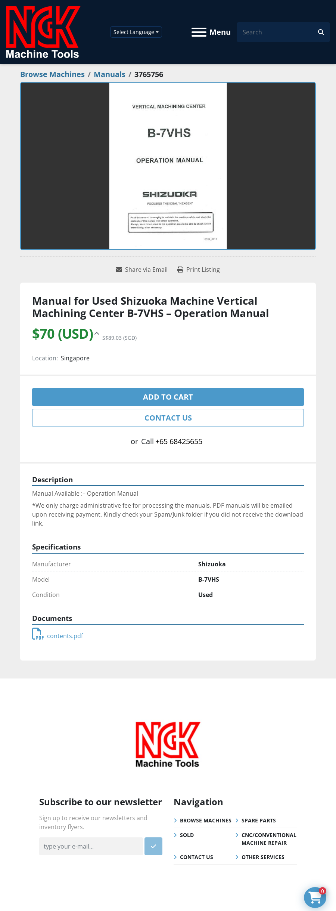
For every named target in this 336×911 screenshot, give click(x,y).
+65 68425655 (178, 441)
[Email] (91, 846)
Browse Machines (205, 820)
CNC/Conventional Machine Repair (269, 838)
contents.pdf (57, 636)
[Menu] (199, 32)
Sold (187, 834)
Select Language (133, 32)
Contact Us (168, 418)
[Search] (280, 32)
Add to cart (168, 397)
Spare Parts (259, 820)
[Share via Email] (141, 269)
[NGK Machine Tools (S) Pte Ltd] (168, 743)
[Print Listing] (198, 269)
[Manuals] (109, 74)
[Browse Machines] (52, 74)
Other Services (263, 857)
